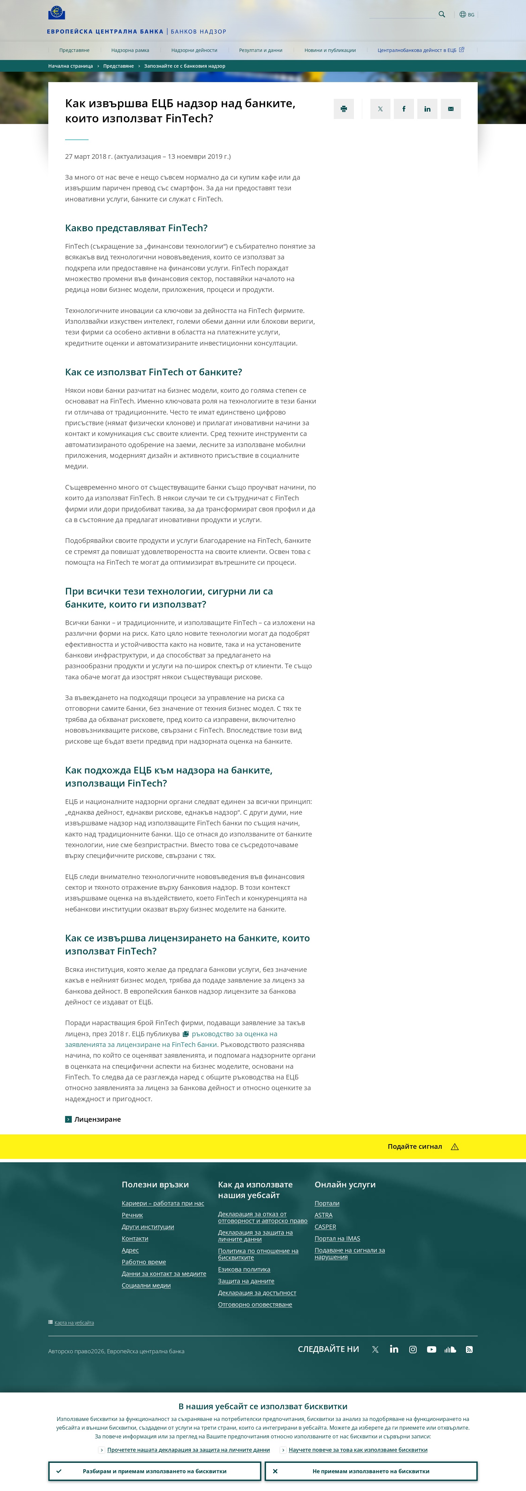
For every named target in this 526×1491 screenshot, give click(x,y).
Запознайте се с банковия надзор (184, 66)
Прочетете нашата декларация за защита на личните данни (188, 1449)
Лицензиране (97, 1119)
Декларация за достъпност (257, 1293)
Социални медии (146, 1285)
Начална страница (70, 66)
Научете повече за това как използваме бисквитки (358, 1449)
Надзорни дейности (194, 50)
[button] (454, 14)
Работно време (144, 1262)
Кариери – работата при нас (163, 1203)
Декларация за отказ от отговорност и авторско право (263, 1217)
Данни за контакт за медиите (164, 1273)
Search (442, 14)
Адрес (130, 1250)
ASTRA (323, 1215)
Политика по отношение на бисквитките (258, 1254)
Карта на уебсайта (74, 1322)
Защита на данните (246, 1281)
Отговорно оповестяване (255, 1304)
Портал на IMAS (337, 1238)
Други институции (148, 1227)
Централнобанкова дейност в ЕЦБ (422, 49)
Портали (327, 1203)
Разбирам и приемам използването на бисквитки (155, 1471)
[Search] (402, 13)
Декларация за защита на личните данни (255, 1235)
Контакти (135, 1238)
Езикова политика (244, 1269)
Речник (132, 1215)
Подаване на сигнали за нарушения (350, 1253)
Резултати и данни (260, 50)
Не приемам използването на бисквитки (371, 1471)
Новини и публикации (330, 50)
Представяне (74, 50)
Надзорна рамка (130, 50)
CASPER (325, 1227)
